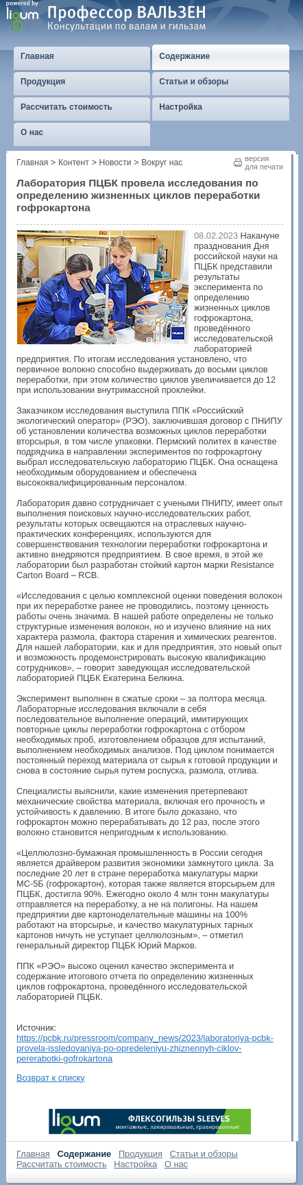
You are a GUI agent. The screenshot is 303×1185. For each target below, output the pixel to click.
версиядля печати (264, 162)
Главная (32, 162)
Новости (115, 162)
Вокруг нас (161, 162)
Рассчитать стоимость (61, 1164)
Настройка (135, 1164)
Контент (73, 162)
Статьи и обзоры (204, 1154)
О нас (176, 1164)
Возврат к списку (50, 1078)
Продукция (140, 1154)
